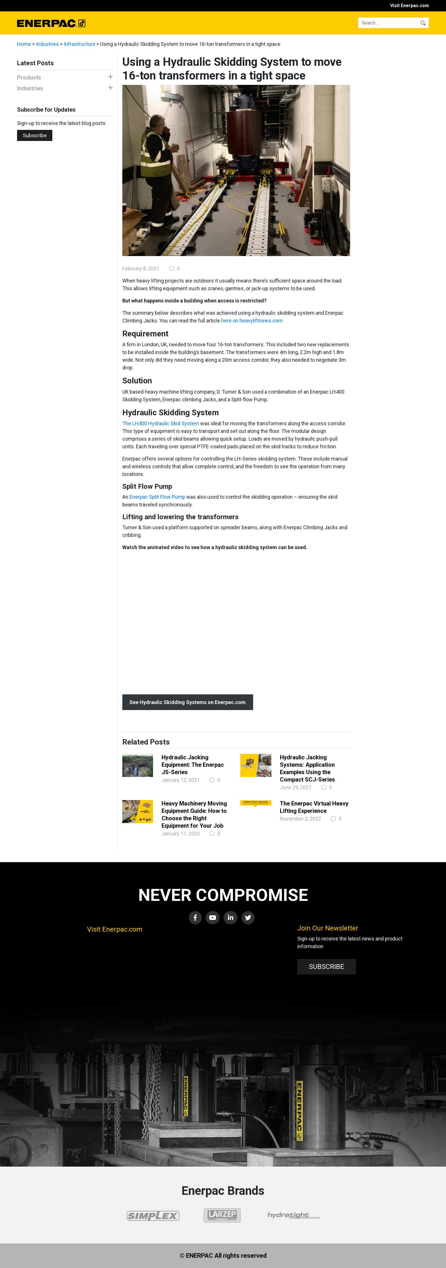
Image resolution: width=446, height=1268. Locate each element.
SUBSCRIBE (326, 967)
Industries (47, 44)
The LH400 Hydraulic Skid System (160, 423)
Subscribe (35, 135)
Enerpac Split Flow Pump (157, 497)
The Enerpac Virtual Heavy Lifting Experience (314, 807)
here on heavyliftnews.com (252, 321)
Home (24, 44)
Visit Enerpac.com (409, 5)
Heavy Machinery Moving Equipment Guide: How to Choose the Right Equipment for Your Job (194, 814)
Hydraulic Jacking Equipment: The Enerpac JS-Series (193, 765)
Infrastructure (79, 44)
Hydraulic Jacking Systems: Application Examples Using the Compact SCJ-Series (307, 768)
